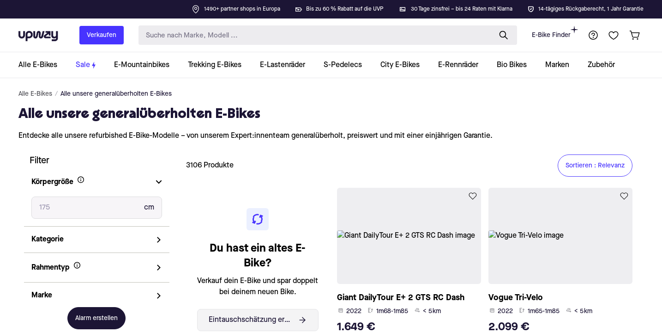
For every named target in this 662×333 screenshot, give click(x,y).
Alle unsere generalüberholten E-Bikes (116, 94)
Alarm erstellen (96, 318)
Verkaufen (101, 35)
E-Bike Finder (555, 32)
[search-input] (313, 35)
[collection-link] (42, 65)
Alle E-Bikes (35, 94)
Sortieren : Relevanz (595, 165)
